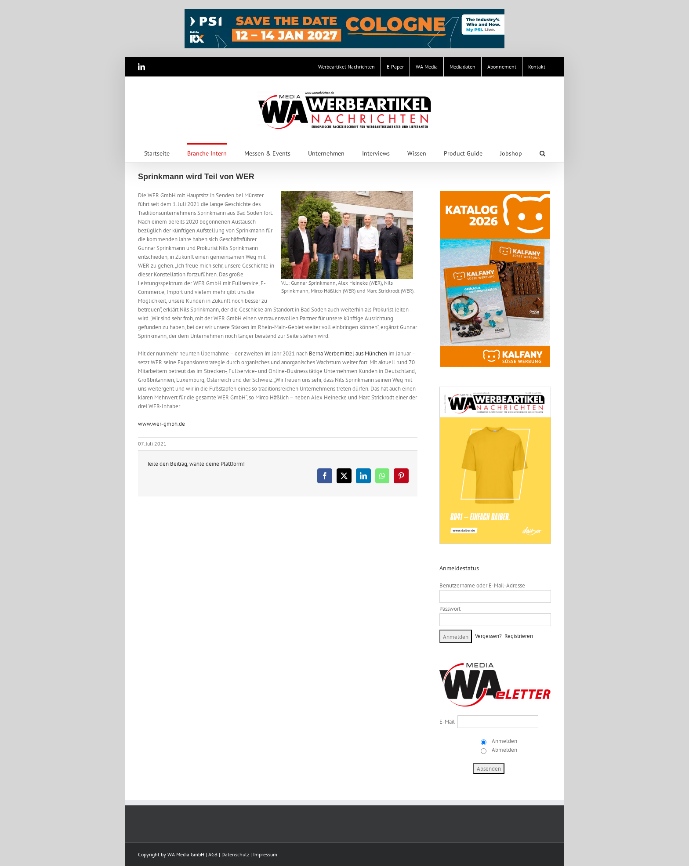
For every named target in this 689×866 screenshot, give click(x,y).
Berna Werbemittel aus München (348, 353)
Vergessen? (488, 636)
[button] (542, 152)
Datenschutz (235, 854)
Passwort (450, 608)
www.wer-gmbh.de (161, 424)
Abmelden (503, 750)
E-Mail (447, 721)
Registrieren (518, 636)
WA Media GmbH (185, 854)
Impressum (265, 854)
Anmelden (503, 741)
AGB (213, 854)
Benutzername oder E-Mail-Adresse (482, 585)
